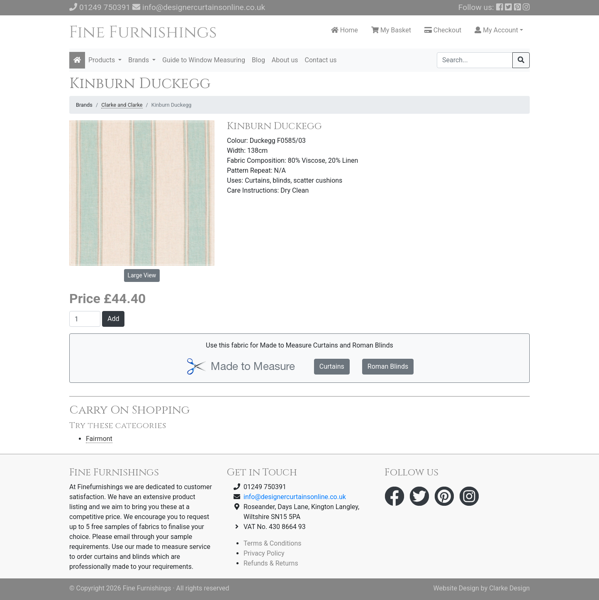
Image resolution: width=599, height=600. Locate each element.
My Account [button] (496, 30)
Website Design (456, 588)
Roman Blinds (388, 366)
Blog (258, 60)
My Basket (391, 30)
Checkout (442, 30)
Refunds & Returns (270, 563)
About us (285, 60)
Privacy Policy (264, 553)
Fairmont (99, 439)
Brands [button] (139, 60)
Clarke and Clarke (121, 105)
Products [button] (102, 60)
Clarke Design (509, 588)
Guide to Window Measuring (203, 60)
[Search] (475, 60)
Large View (142, 275)
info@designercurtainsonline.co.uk (203, 7)
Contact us (321, 60)
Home (344, 30)
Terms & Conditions (272, 543)
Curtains (331, 366)
